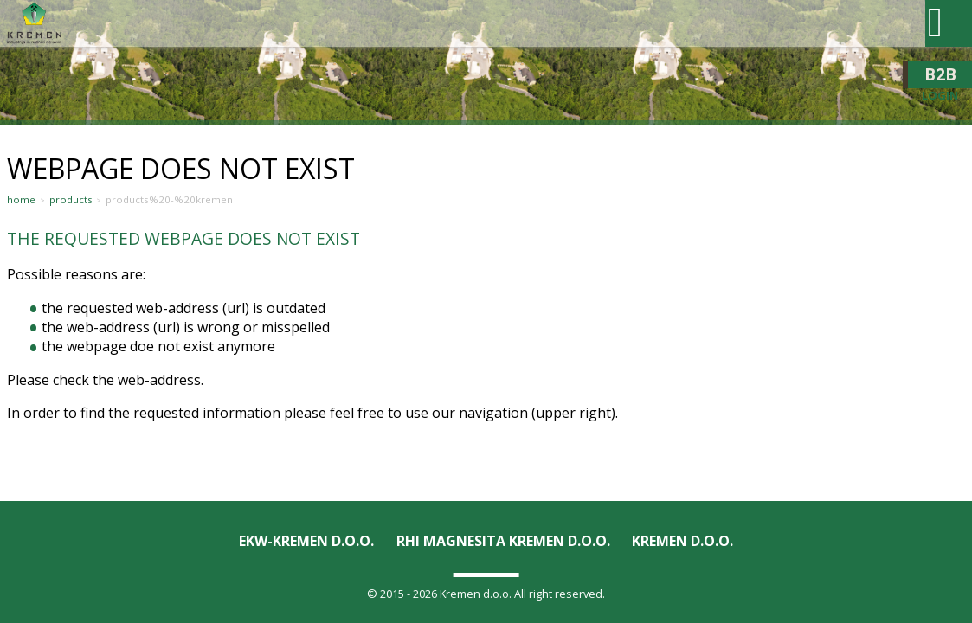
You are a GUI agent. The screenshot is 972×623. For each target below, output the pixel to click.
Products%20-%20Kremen (169, 200)
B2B (940, 74)
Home (21, 200)
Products (71, 200)
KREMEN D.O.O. (682, 540)
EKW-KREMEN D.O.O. (306, 540)
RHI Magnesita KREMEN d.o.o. (503, 540)
